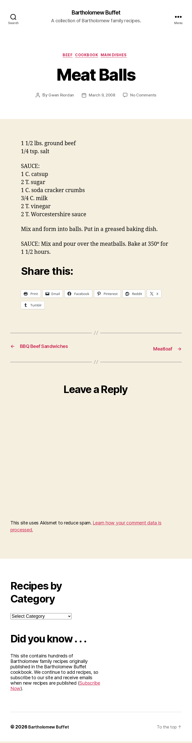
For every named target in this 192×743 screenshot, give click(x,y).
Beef (65, 57)
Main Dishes (118, 57)
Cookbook (87, 57)
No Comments (144, 97)
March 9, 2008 (102, 97)
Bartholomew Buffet (96, 13)
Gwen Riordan (60, 97)
